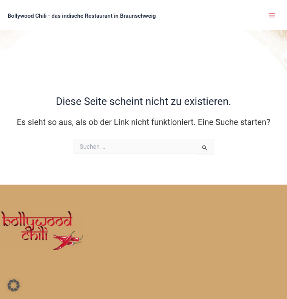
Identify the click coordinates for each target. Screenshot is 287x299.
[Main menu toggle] (271, 14)
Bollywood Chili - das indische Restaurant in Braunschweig (82, 15)
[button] (13, 285)
